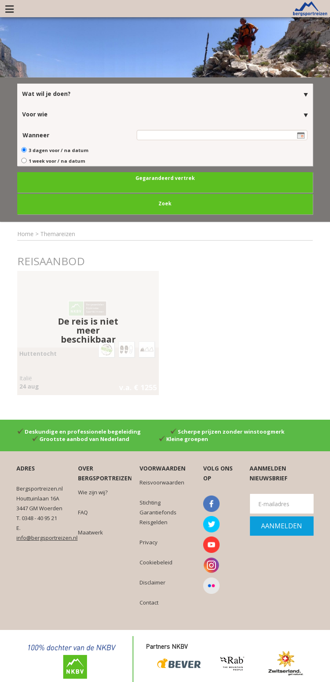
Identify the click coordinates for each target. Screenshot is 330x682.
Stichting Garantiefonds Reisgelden (158, 511)
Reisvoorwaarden (162, 481)
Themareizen (57, 233)
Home (25, 233)
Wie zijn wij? (93, 491)
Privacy (149, 541)
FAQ (83, 511)
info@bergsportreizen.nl (47, 537)
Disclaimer (152, 581)
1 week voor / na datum (57, 160)
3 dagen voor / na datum (58, 150)
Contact (149, 601)
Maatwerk (90, 531)
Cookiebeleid (156, 561)
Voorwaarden (163, 467)
